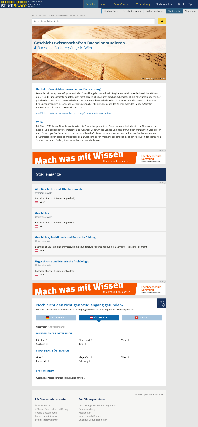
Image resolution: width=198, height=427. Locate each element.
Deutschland (56, 317)
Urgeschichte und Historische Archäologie (62, 261)
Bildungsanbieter (155, 11)
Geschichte (42, 213)
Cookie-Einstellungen (46, 412)
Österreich (99, 317)
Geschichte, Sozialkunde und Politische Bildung (65, 237)
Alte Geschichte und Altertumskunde (59, 189)
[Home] (33, 15)
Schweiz (142, 317)
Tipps (191, 4)
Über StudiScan (43, 405)
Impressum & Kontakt (46, 416)
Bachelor (90, 4)
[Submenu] (96, 4)
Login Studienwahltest (46, 419)
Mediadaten (85, 412)
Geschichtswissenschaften (63, 15)
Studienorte (174, 11)
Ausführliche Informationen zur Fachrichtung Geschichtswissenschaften (73, 113)
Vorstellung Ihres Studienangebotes (97, 405)
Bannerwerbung (87, 409)
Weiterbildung (143, 4)
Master (104, 4)
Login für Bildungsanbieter (93, 419)
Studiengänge (111, 11)
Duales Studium (122, 4)
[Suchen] (162, 21)
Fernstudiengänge (132, 11)
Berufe (181, 4)
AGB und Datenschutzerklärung (51, 409)
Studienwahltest (164, 4)
